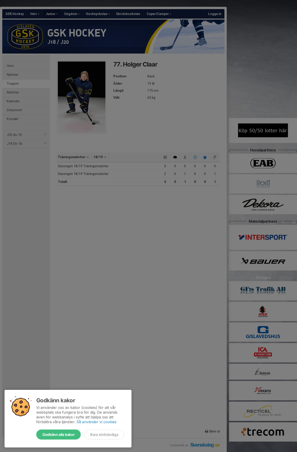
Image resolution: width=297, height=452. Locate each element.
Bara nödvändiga (104, 434)
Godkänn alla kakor (58, 434)
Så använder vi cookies (96, 422)
